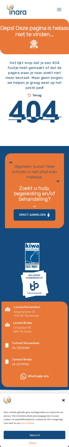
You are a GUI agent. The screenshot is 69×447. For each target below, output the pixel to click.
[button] (63, 406)
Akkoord (34, 440)
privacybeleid (27, 428)
